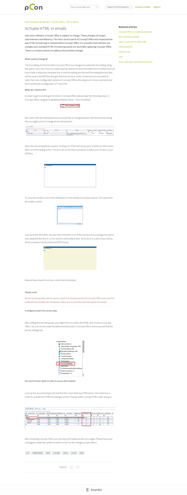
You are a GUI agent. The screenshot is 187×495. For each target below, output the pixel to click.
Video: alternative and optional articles (135, 62)
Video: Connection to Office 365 (132, 41)
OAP (121, 57)
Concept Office (58, 22)
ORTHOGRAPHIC (126, 47)
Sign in (157, 6)
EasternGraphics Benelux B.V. (37, 22)
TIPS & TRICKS (72, 22)
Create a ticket (142, 6)
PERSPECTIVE (124, 51)
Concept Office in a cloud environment (135, 31)
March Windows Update (129, 36)
